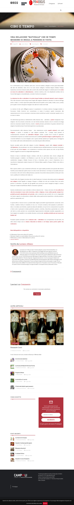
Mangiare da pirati (20, 448)
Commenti (44, 44)
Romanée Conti (16, 347)
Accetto (45, 503)
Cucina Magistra (52, 26)
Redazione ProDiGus (16, 350)
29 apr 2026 (31, 439)
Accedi (37, 294)
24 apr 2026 (31, 460)
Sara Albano (19, 445)
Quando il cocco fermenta (22, 458)
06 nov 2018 (26, 350)
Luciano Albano (23, 44)
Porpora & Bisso (19, 372)
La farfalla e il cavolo (21, 379)
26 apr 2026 (27, 450)
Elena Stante (19, 374)
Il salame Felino (19, 453)
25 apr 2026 (29, 455)
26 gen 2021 (31, 367)
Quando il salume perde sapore (23, 443)
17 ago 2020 (29, 360)
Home (46, 26)
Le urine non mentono (21, 359)
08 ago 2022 (28, 374)
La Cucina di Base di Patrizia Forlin (25, 365)
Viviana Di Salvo (20, 360)
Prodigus (15, 486)
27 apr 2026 (27, 445)
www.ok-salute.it (14, 239)
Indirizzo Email (48, 414)
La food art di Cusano (21, 437)
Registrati (52, 3)
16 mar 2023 (31, 388)
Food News (15, 343)
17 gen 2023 (28, 381)
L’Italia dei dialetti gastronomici (24, 386)
